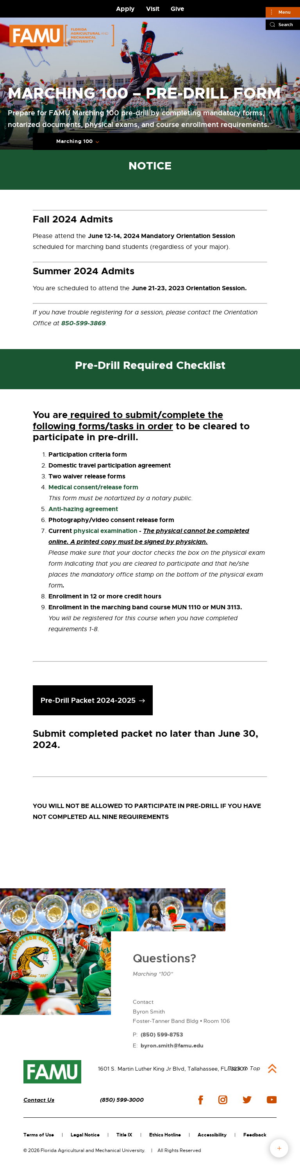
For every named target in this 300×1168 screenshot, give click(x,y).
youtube (272, 1099)
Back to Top (243, 1068)
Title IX (124, 1135)
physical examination (105, 531)
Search (286, 24)
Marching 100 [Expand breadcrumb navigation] (74, 141)
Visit (152, 9)
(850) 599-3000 (122, 1100)
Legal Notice (85, 1135)
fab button (279, 1148)
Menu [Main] (285, 12)
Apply (125, 9)
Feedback (254, 1135)
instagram (222, 1100)
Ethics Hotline (165, 1135)
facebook (200, 1100)
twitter (247, 1099)
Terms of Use (38, 1135)
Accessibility (212, 1135)
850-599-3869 (83, 323)
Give (177, 9)
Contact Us (38, 1100)
